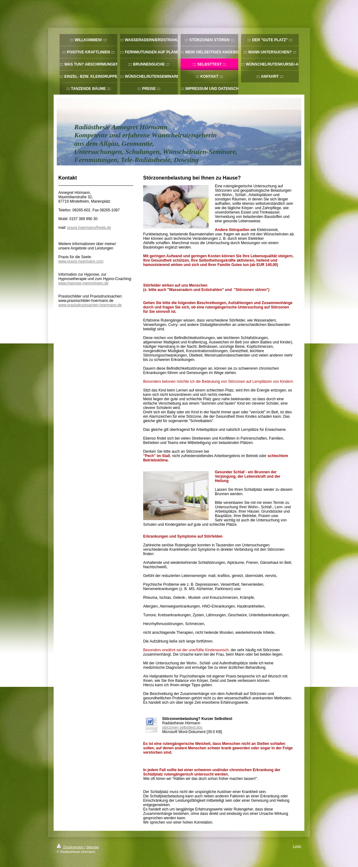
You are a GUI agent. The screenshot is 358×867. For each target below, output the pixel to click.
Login (297, 846)
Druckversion (70, 847)
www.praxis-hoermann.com (81, 261)
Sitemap (92, 847)
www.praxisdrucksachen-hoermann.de (90, 305)
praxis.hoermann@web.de (89, 227)
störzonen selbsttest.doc (182, 727)
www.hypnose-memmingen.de (83, 283)
